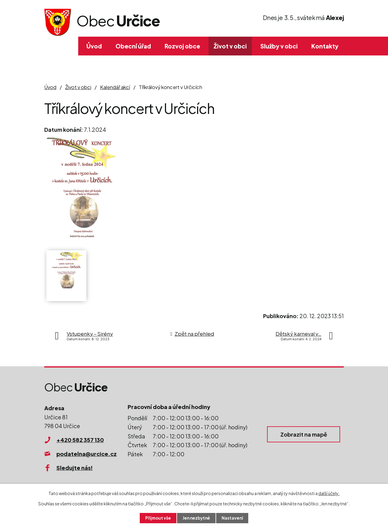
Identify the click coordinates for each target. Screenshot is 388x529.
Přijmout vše (157, 518)
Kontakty (325, 46)
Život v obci (230, 46)
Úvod (94, 46)
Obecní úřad (133, 46)
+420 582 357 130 (80, 439)
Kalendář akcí (115, 87)
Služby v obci (279, 46)
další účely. (329, 493)
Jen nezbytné (196, 518)
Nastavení (233, 518)
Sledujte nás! (74, 467)
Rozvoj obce (182, 46)
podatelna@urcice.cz (86, 453)
